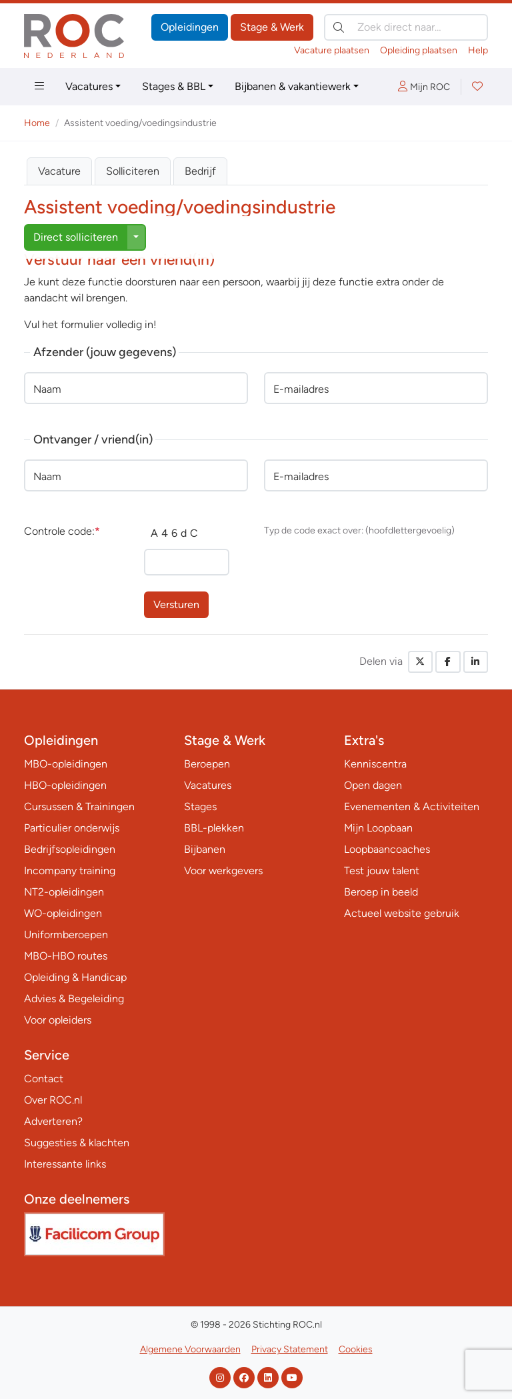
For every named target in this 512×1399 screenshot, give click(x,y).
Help (478, 50)
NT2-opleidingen (64, 892)
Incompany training (69, 870)
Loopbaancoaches (387, 849)
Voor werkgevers (223, 870)
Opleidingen (190, 27)
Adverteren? (53, 1121)
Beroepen (207, 764)
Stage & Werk (272, 27)
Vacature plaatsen (331, 50)
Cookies (356, 1349)
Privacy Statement (289, 1349)
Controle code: (62, 531)
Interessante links (65, 1164)
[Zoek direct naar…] (406, 27)
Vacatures (89, 86)
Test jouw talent (381, 870)
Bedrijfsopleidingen (69, 849)
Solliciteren (132, 171)
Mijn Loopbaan (378, 828)
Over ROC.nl (53, 1100)
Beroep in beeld (381, 892)
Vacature (59, 171)
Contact (43, 1078)
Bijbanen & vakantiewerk (293, 86)
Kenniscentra (375, 764)
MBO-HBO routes (65, 956)
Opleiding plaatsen (418, 50)
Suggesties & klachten (76, 1142)
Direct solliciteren (75, 237)
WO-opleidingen (63, 913)
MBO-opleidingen (65, 764)
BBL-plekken (214, 828)
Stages (200, 806)
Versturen (176, 604)
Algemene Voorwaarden (190, 1349)
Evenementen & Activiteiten (411, 806)
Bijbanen (204, 849)
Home (37, 123)
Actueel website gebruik (401, 913)
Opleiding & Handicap (75, 977)
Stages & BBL (173, 86)
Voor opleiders (57, 1020)
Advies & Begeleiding (74, 998)
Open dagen (373, 785)
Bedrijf (200, 171)
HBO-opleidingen (65, 785)
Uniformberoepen (66, 934)
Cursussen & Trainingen (79, 806)
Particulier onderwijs (71, 828)
